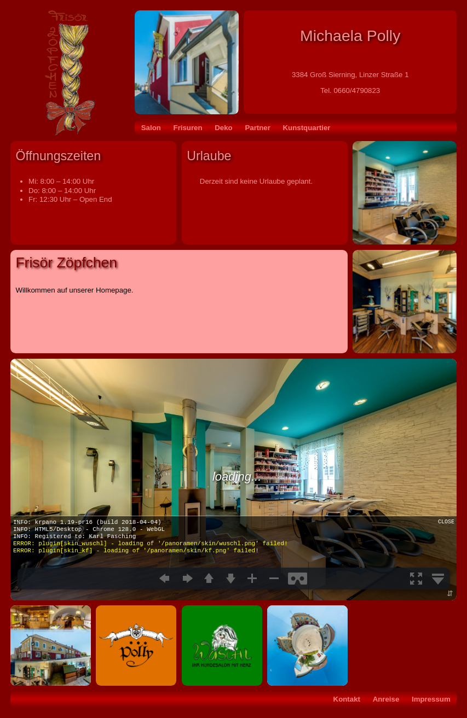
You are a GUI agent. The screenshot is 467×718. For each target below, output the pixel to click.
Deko (223, 128)
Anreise (386, 699)
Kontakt (346, 699)
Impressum (431, 699)
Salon (151, 128)
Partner (257, 128)
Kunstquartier (307, 128)
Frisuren (188, 128)
